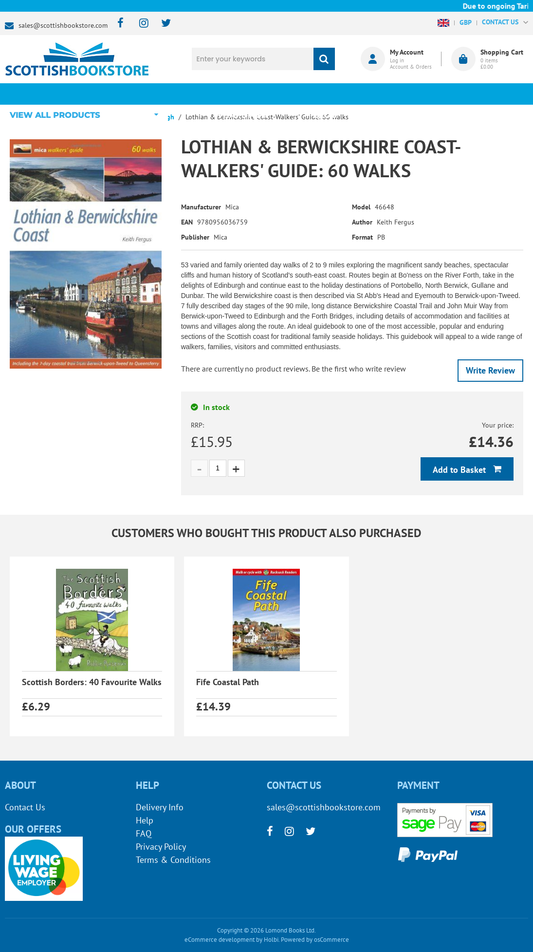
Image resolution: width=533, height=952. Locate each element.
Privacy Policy (161, 846)
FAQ (143, 833)
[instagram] (139, 23)
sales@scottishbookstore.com (63, 25)
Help (144, 820)
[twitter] (161, 23)
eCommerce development (219, 939)
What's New (245, 93)
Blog (325, 93)
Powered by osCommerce (315, 939)
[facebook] (117, 23)
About (407, 93)
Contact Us (25, 807)
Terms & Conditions (173, 859)
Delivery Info (160, 807)
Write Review (490, 370)
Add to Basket (460, 469)
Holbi (271, 939)
